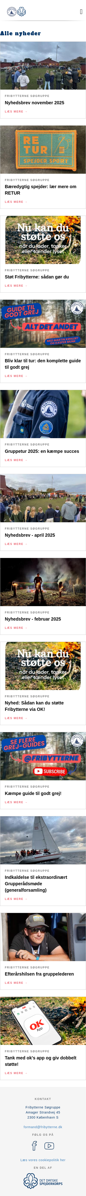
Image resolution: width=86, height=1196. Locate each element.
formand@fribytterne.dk (43, 1127)
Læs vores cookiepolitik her (43, 1160)
